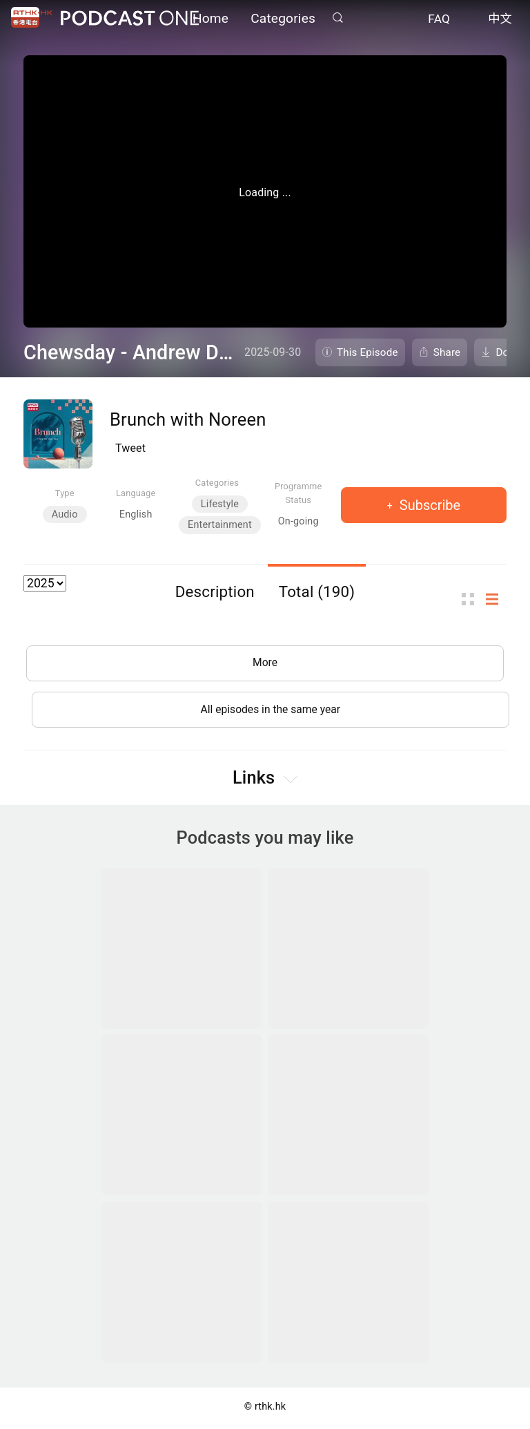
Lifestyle (220, 504)
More (265, 663)
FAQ (439, 19)
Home (210, 19)
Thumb (472, 599)
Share (447, 352)
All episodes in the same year (270, 711)
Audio (65, 514)
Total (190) (317, 591)
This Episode (367, 352)
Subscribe (428, 505)
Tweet (130, 448)
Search (337, 18)
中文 (500, 19)
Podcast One (130, 18)
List (496, 599)
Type (65, 493)
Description (215, 591)
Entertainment (220, 525)
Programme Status (298, 492)
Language (135, 493)
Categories (283, 19)
